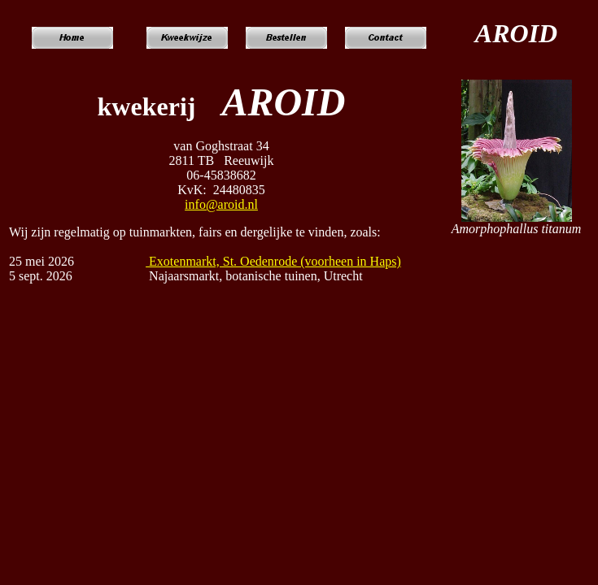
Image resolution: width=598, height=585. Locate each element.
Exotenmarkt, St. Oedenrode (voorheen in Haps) (273, 261)
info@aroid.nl (221, 204)
